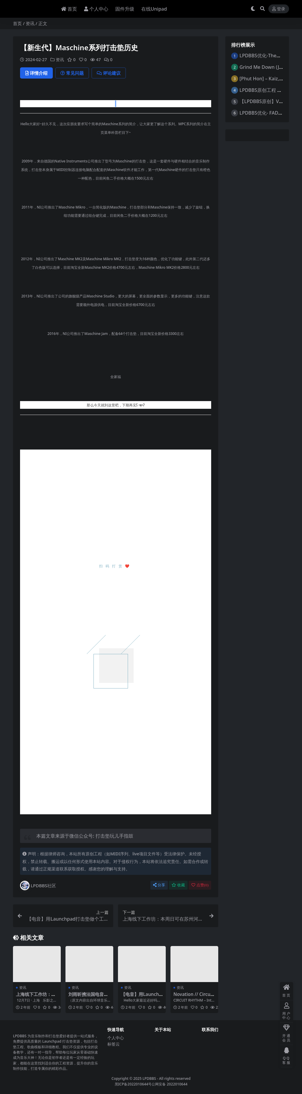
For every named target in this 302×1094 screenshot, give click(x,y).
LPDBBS (149, 1078)
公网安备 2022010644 (169, 1084)
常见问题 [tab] (72, 73)
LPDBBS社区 (38, 885)
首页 (17, 23)
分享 (159, 885)
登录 (278, 9)
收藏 (178, 885)
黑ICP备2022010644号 (133, 1084)
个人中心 (115, 1038)
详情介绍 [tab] (36, 73)
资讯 (30, 23)
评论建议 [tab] (109, 73)
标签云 (113, 1044)
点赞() (200, 885)
